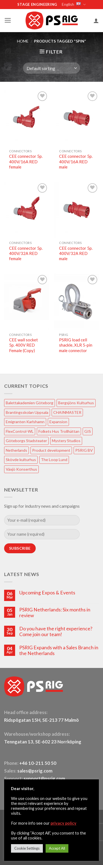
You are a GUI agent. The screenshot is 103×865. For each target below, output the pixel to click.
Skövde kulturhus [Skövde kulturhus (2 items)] (21, 459)
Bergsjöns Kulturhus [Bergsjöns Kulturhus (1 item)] (76, 402)
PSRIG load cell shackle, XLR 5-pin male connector (75, 345)
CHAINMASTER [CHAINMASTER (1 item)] (67, 412)
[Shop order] (51, 68)
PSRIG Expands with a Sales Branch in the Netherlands (58, 650)
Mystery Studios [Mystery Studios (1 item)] (66, 440)
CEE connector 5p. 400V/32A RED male (76, 253)
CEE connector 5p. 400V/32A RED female (26, 253)
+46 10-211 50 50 (38, 763)
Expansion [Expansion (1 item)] (58, 421)
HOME (23, 41)
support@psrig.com (44, 778)
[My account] (96, 21)
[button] (8, 20)
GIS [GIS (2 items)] (87, 431)
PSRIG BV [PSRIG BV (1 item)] (84, 450)
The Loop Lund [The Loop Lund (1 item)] (54, 459)
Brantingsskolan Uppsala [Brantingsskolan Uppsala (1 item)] (27, 412)
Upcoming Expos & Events (47, 593)
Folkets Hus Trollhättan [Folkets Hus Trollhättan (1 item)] (58, 431)
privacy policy (63, 823)
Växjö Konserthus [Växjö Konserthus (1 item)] (21, 469)
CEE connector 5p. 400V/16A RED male (76, 161)
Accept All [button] (57, 848)
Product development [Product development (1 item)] (51, 450)
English (73, 4)
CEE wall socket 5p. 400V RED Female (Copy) (23, 345)
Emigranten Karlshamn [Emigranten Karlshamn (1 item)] (25, 421)
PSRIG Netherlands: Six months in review (54, 612)
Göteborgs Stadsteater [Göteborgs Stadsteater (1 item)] (26, 440)
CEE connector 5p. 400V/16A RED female (26, 161)
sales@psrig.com (34, 771)
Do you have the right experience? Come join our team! (55, 631)
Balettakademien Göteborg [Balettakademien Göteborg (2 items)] (29, 402)
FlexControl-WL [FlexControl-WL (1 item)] (20, 431)
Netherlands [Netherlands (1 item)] (16, 450)
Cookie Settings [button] (27, 848)
